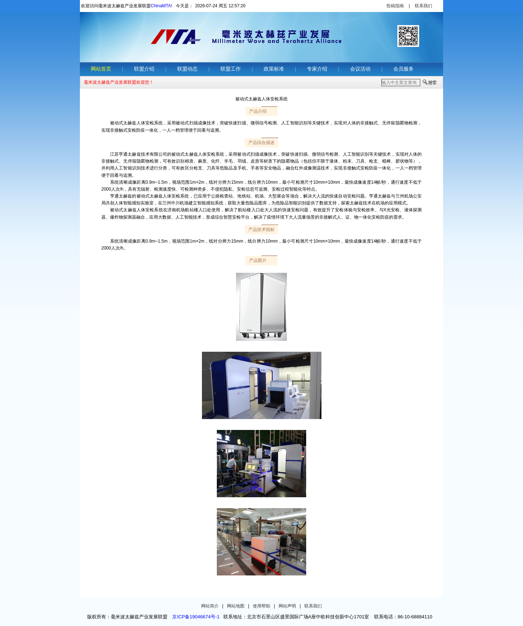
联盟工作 (230, 69)
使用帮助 (261, 606)
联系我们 (423, 5)
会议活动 (360, 69)
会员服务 (403, 69)
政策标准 (274, 69)
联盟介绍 (144, 69)
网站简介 (210, 606)
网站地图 (235, 606)
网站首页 (101, 69)
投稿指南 (395, 5)
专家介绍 (317, 69)
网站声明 (287, 606)
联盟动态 (187, 69)
